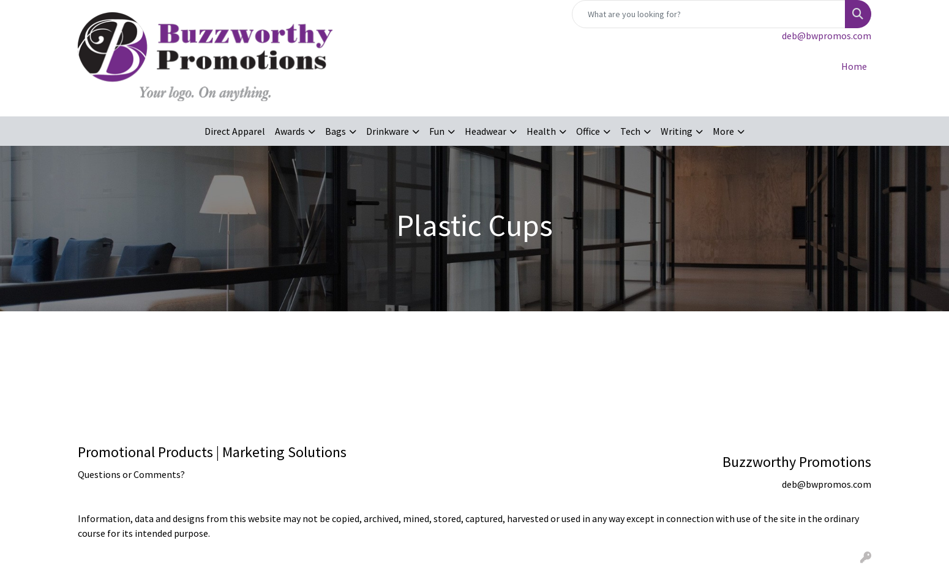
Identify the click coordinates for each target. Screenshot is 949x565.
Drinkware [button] (387, 131)
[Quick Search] (709, 14)
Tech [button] (630, 131)
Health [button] (541, 131)
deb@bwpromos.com (826, 35)
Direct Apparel (234, 131)
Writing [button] (676, 131)
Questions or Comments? (131, 474)
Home (854, 66)
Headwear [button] (485, 131)
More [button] (723, 131)
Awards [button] (290, 131)
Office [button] (588, 131)
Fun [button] (436, 131)
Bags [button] (335, 131)
